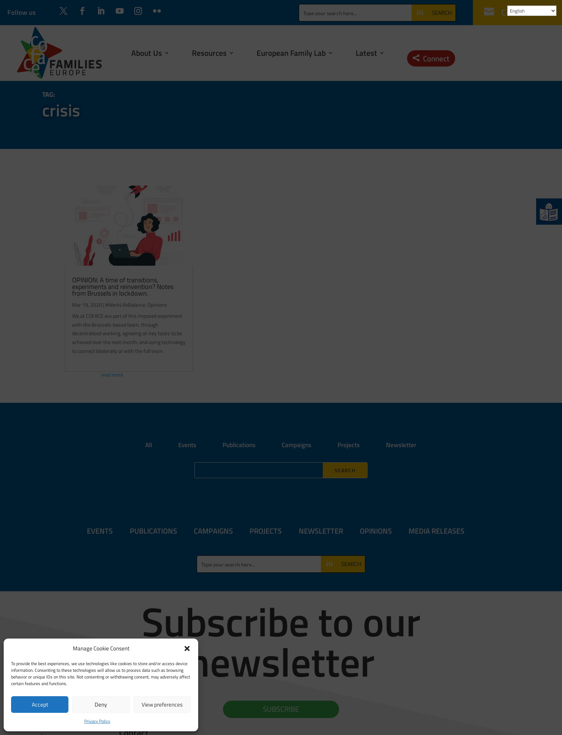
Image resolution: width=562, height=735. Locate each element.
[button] (187, 648)
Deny (101, 704)
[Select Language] (531, 11)
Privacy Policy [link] (97, 721)
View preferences (162, 704)
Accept (40, 704)
